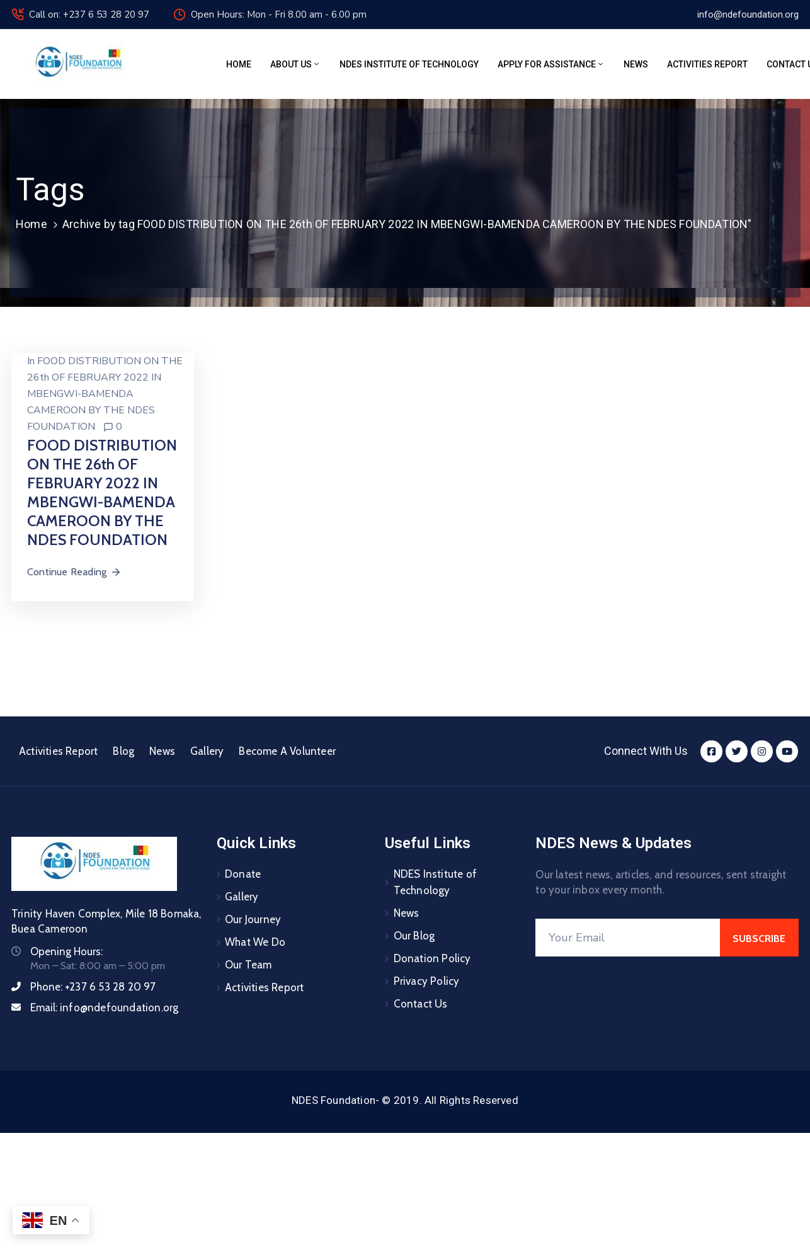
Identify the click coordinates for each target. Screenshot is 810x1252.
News (636, 64)
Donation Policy (432, 958)
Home (238, 64)
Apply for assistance (551, 64)
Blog (123, 751)
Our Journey (253, 919)
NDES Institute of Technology (409, 64)
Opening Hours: (66, 951)
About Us (295, 64)
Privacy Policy (427, 981)
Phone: (93, 986)
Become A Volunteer (287, 751)
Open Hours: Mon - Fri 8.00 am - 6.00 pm (279, 14)
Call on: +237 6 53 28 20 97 (89, 14)
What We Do (255, 942)
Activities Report (707, 64)
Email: (104, 1007)
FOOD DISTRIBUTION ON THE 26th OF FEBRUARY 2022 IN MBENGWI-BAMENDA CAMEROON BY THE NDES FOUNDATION (105, 394)
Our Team (248, 964)
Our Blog (414, 935)
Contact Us (421, 1003)
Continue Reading (74, 572)
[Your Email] (627, 937)
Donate (243, 874)
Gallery (207, 751)
